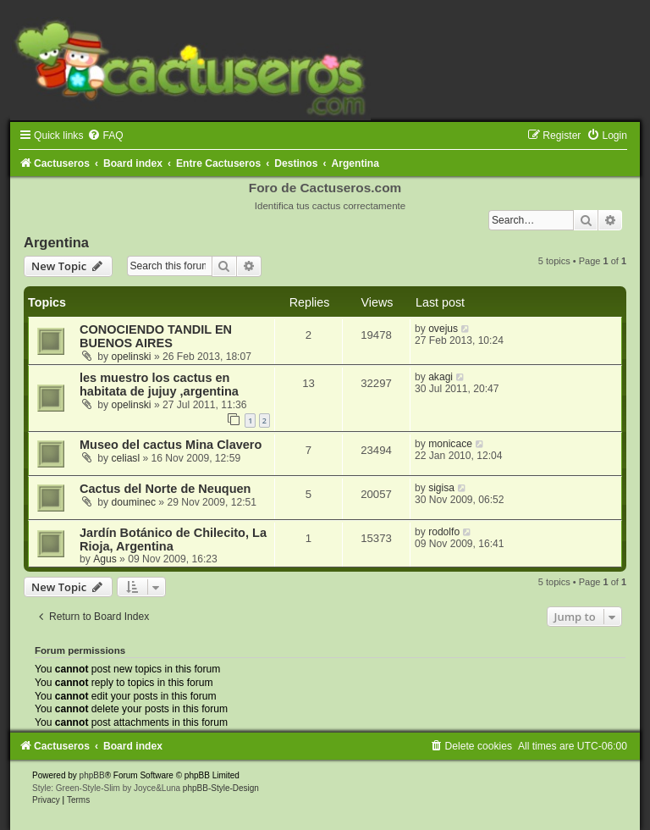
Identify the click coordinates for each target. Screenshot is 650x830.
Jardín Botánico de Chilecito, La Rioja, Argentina (173, 539)
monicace (450, 444)
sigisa (441, 488)
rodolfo (444, 532)
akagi (440, 377)
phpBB (92, 775)
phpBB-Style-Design (221, 788)
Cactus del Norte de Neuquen (165, 488)
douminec (134, 502)
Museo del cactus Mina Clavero (171, 444)
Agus (105, 559)
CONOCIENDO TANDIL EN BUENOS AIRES (156, 336)
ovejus (443, 329)
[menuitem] (105, 135)
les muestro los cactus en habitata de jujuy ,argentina (159, 384)
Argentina (56, 242)
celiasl (126, 458)
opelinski (131, 356)
